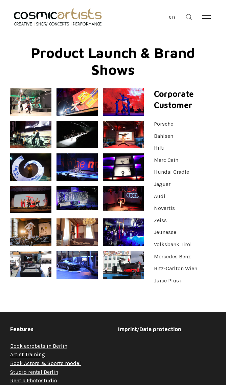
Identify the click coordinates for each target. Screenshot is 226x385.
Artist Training (27, 354)
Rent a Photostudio (33, 380)
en (172, 17)
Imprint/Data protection (149, 329)
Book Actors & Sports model (45, 363)
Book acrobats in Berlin (38, 346)
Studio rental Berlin (34, 372)
